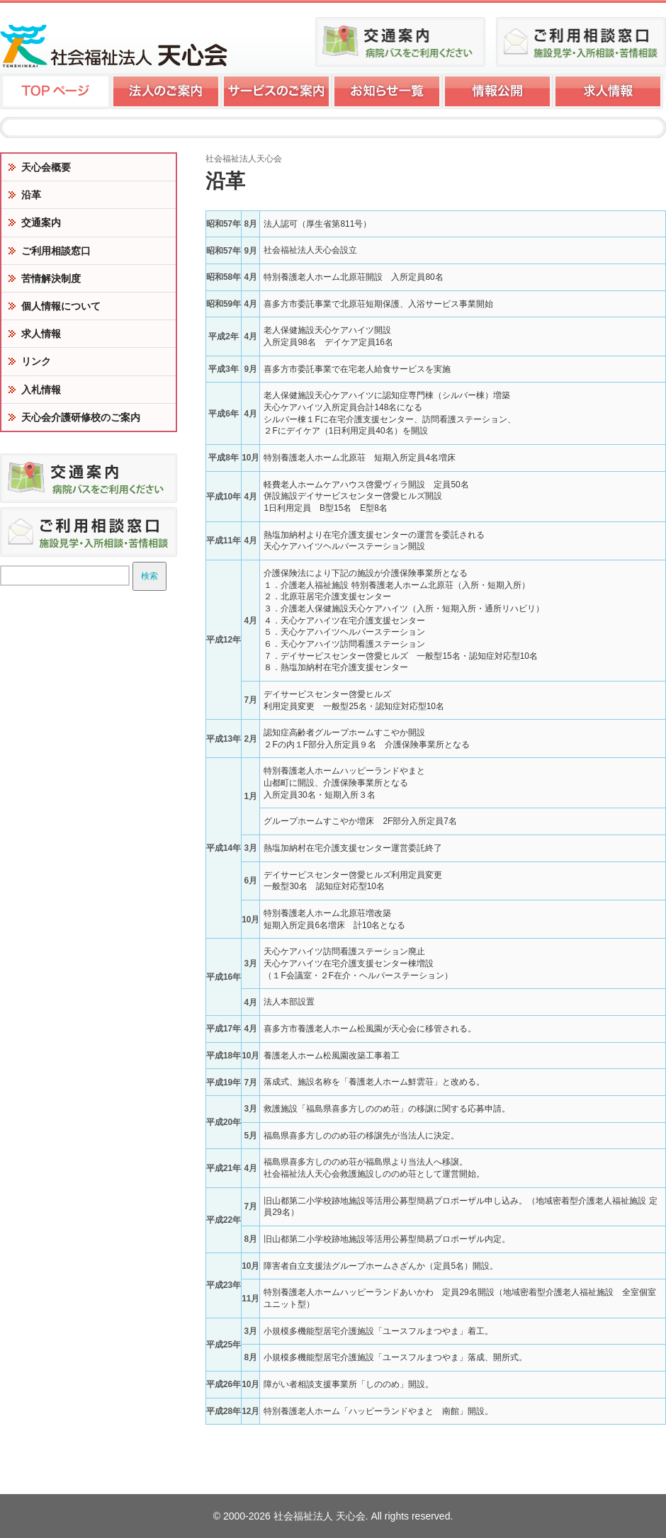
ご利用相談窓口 (56, 250)
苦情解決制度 (51, 278)
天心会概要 (46, 167)
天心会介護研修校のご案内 (80, 417)
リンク (36, 361)
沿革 (31, 194)
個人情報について (61, 306)
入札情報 (41, 389)
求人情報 (41, 333)
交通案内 (41, 222)
